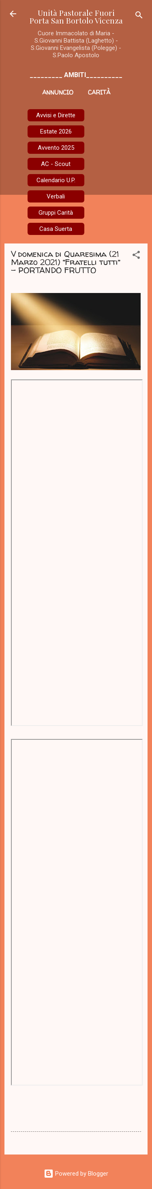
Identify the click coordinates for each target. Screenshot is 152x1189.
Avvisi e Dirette (55, 115)
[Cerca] (139, 16)
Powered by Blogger (76, 1173)
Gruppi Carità (56, 212)
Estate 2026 (56, 131)
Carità (99, 92)
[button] (136, 256)
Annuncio (57, 92)
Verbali (56, 196)
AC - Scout (56, 164)
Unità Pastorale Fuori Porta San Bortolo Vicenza (76, 16)
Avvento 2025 (56, 147)
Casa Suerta (55, 229)
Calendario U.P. (55, 180)
